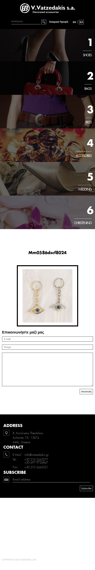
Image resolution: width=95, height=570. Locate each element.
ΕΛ (81, 22)
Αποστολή (86, 391)
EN (74, 22)
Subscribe (86, 488)
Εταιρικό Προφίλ (58, 21)
